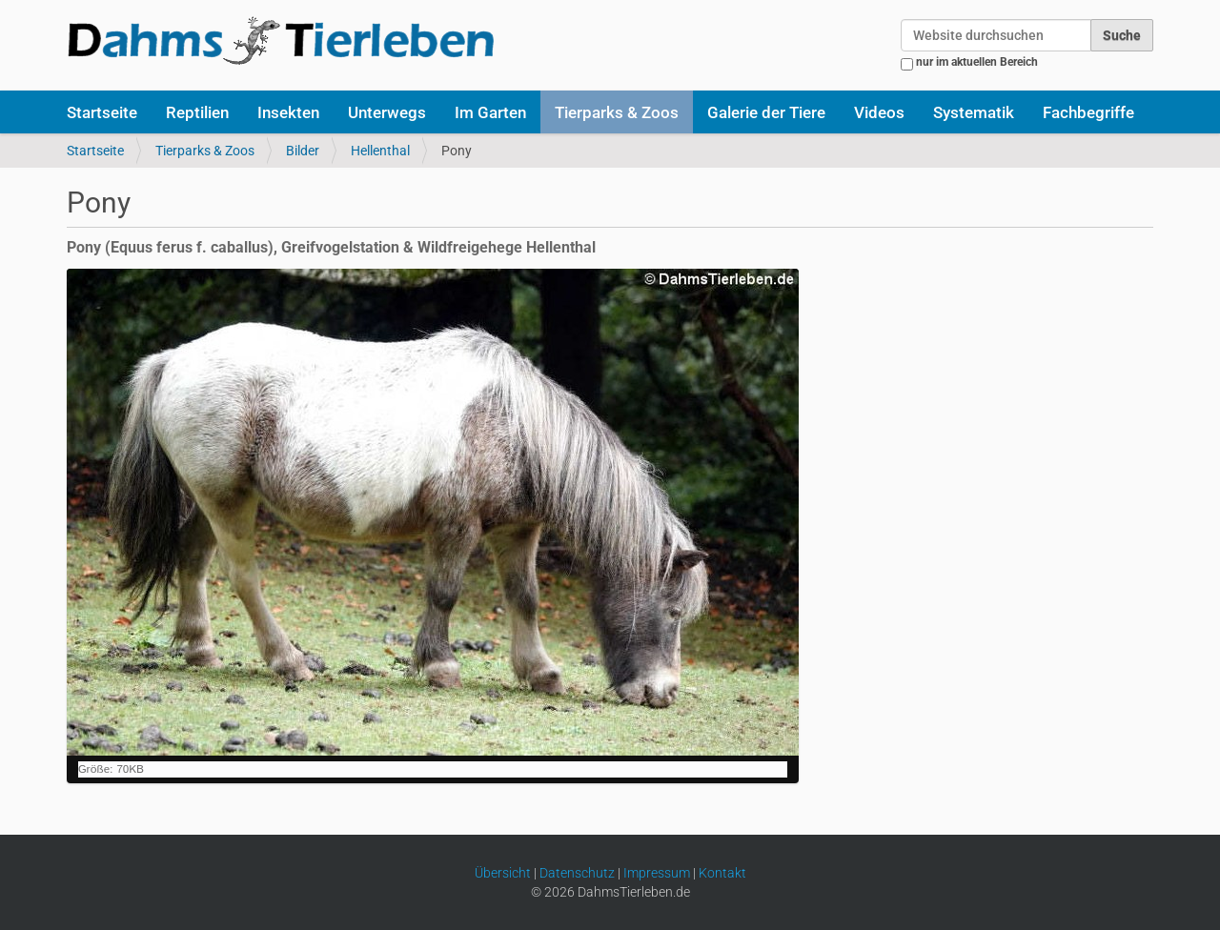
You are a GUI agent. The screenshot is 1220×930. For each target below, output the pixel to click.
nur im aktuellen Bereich (977, 62)
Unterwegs (387, 112)
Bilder (302, 150)
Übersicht (503, 872)
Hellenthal (380, 150)
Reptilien (197, 112)
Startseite (102, 112)
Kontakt (722, 872)
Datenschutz (577, 872)
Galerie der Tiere (766, 112)
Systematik (973, 112)
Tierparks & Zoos (617, 112)
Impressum (656, 872)
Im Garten (490, 112)
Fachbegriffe (1088, 112)
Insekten (288, 112)
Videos (879, 112)
